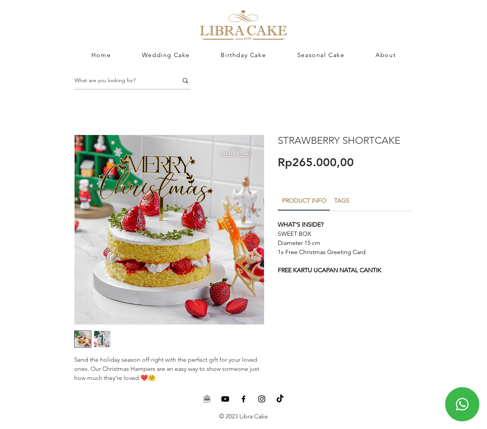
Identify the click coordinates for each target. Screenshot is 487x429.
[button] (385, 55)
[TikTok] (280, 399)
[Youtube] (225, 399)
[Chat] (462, 404)
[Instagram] (261, 399)
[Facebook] (243, 399)
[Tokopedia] (207, 399)
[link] (304, 200)
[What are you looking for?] (121, 80)
